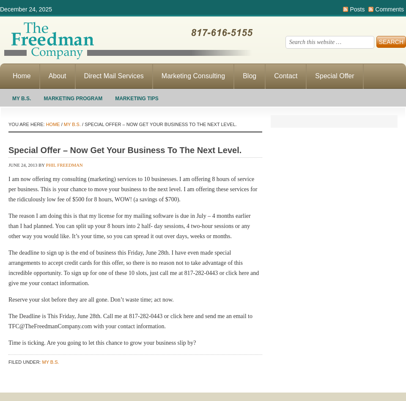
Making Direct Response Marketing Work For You (127, 40)
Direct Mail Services (114, 76)
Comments (389, 9)
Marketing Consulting (193, 76)
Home (22, 76)
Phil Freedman (64, 165)
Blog (249, 76)
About (57, 76)
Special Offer (334, 76)
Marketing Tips (137, 99)
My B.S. (21, 99)
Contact (285, 76)
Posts (357, 9)
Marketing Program (73, 99)
